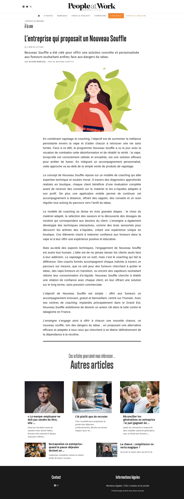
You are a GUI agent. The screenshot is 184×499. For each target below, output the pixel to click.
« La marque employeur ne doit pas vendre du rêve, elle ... (44, 420)
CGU (126, 486)
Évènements (116, 16)
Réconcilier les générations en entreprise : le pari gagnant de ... (139, 420)
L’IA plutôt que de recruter (91, 416)
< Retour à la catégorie (34, 21)
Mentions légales (114, 486)
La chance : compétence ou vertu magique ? (137, 445)
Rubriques (62, 16)
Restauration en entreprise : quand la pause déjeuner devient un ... (66, 447)
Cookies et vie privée (139, 486)
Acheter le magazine (136, 16)
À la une (29, 26)
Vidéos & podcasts (81, 16)
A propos (48, 16)
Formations (100, 16)
